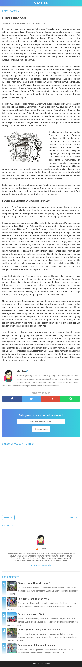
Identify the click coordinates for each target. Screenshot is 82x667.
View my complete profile (41, 565)
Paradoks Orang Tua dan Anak (33, 599)
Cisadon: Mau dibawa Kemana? (34, 583)
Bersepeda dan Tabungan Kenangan (36, 645)
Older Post (74, 518)
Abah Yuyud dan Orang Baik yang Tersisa (39, 630)
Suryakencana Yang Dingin (31, 614)
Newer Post (8, 518)
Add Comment (40, 24)
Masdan (41, 3)
